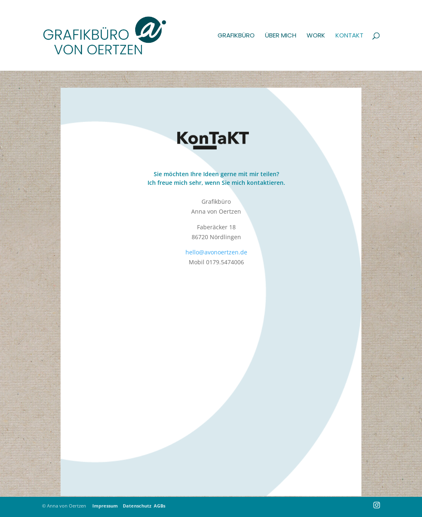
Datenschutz (137, 506)
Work (316, 36)
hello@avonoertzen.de (216, 252)
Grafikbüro (236, 36)
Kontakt (349, 36)
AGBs (159, 506)
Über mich (280, 36)
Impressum (107, 506)
